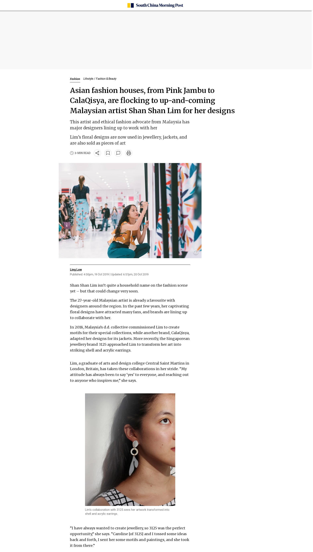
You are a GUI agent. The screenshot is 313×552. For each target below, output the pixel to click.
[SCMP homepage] (155, 5)
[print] (128, 153)
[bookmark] (107, 153)
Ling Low (76, 269)
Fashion (75, 79)
